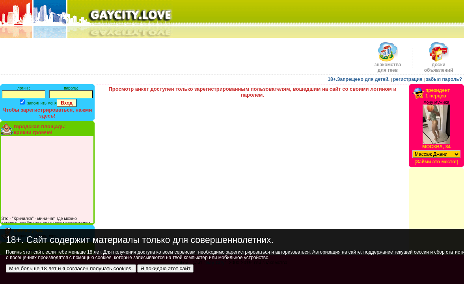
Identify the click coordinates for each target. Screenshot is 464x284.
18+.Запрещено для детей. (358, 79)
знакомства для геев (387, 65)
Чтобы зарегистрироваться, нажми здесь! (47, 113)
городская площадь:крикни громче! (40, 129)
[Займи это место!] (436, 161)
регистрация (408, 79)
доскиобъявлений (438, 65)
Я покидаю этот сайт (165, 268)
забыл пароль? (444, 79)
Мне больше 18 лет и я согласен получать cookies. (71, 268)
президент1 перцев (437, 93)
